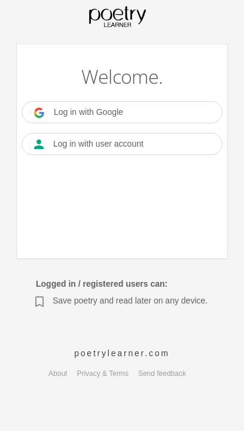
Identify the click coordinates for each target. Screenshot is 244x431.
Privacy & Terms (102, 373)
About (57, 373)
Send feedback (162, 373)
